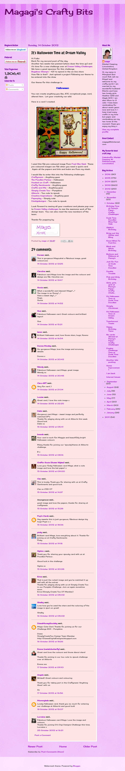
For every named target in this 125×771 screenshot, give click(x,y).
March (110, 405)
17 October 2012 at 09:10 (50, 667)
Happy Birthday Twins (111, 329)
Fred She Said (79, 164)
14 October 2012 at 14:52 (50, 303)
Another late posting (112, 361)
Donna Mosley (44, 346)
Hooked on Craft (39, 183)
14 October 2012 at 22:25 (50, 403)
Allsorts (35, 193)
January (111, 413)
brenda (40, 434)
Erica (39, 577)
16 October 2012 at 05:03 (50, 616)
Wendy (40, 367)
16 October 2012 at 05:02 (51, 595)
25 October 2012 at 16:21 (50, 730)
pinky (39, 532)
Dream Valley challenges (46, 209)
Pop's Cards (43, 516)
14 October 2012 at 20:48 (50, 376)
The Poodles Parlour (41, 180)
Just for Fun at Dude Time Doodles (112, 265)
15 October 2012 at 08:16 (50, 455)
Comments (12, 89)
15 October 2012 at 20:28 (50, 569)
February (111, 409)
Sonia (40, 288)
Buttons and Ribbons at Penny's (112, 256)
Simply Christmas (112, 307)
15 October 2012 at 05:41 (50, 427)
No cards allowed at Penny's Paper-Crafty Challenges (112, 340)
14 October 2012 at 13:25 (50, 264)
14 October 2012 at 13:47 (50, 280)
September (112, 382)
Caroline (41, 271)
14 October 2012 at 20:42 (50, 359)
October (111, 203)
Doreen (40, 255)
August (110, 387)
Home (63, 746)
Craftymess (37, 177)
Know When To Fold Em (113, 242)
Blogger (76, 766)
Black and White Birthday (111, 248)
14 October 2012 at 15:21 (49, 324)
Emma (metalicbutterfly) (48, 649)
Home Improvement (113, 368)
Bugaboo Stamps (40, 72)
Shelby (40, 602)
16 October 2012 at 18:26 (50, 641)
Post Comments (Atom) (52, 752)
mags (107, 61)
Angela (40, 675)
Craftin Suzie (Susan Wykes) (50, 462)
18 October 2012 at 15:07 (50, 709)
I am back (110, 373)
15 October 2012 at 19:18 (49, 543)
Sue (39, 311)
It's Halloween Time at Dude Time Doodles (112, 299)
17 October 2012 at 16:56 (50, 693)
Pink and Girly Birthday (113, 278)
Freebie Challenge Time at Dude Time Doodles (112, 352)
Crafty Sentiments (40, 185)
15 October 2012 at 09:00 (51, 471)
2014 (108, 181)
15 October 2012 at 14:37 (50, 492)
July (109, 391)
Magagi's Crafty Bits (49, 11)
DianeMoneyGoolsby (47, 623)
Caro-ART (42, 383)
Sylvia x (41, 551)
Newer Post (35, 746)
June (109, 394)
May (109, 398)
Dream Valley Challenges (79, 66)
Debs (39, 411)
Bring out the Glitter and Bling (112, 235)
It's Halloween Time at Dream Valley (112, 315)
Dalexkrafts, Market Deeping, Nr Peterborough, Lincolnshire (111, 160)
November (111, 197)
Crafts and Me (38, 188)
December (111, 192)
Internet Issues (113, 377)
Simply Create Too (40, 190)
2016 (108, 174)
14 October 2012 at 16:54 (50, 338)
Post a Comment (43, 735)
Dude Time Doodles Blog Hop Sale (111, 221)
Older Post (90, 746)
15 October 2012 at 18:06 (50, 525)
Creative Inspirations (41, 196)
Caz (39, 479)
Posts (10, 85)
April (109, 402)
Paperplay (36, 198)
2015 (108, 178)
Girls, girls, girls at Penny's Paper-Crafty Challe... (111, 288)
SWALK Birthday (111, 228)
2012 (108, 189)
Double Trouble (110, 272)
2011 (107, 417)
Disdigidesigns (38, 201)
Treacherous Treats (112, 322)
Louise (40, 397)
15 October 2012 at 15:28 (50, 509)
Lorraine (41, 717)
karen (39, 332)
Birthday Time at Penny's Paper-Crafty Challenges (112, 210)
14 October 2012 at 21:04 (50, 390)
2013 (108, 185)
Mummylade (43, 700)
